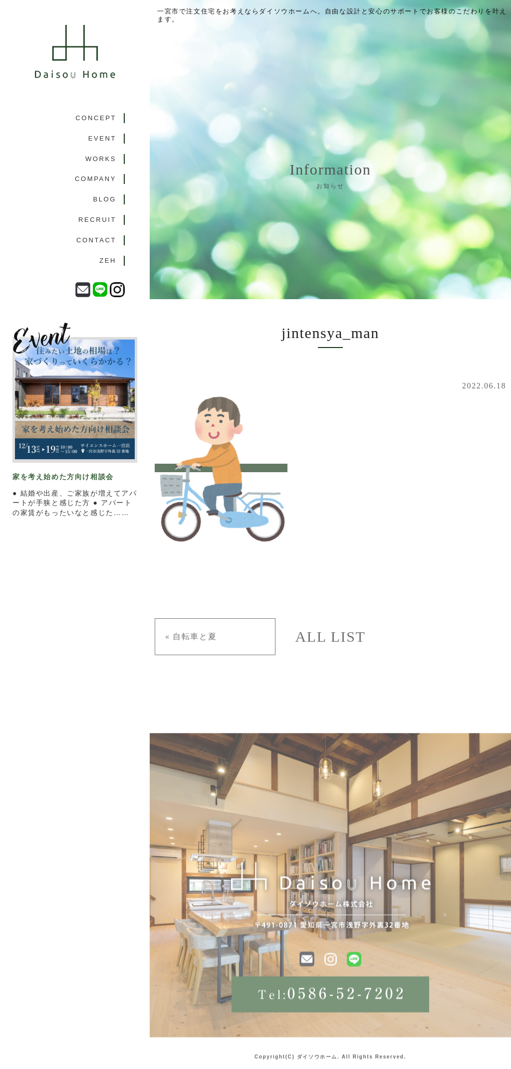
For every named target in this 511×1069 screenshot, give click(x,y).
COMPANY (95, 178)
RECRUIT (97, 219)
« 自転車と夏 (191, 636)
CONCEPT (95, 118)
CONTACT (96, 240)
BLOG (104, 199)
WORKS (100, 159)
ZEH (107, 260)
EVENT (102, 138)
